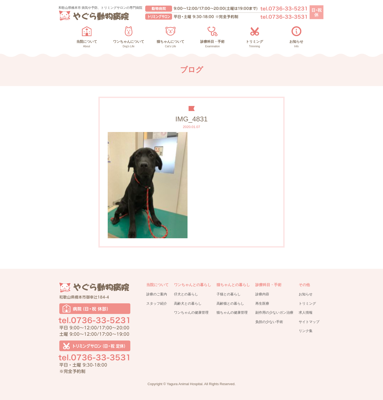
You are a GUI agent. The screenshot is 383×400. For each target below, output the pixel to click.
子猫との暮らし (229, 294)
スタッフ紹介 (156, 303)
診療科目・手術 (268, 285)
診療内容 (262, 294)
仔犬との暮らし (186, 294)
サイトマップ (309, 322)
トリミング (307, 303)
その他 (304, 285)
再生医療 (262, 303)
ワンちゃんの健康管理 (191, 312)
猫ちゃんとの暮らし (233, 285)
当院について (157, 285)
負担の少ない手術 (269, 322)
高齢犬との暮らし (188, 303)
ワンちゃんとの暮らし (192, 285)
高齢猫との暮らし (230, 303)
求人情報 (306, 312)
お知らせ (306, 294)
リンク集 (306, 331)
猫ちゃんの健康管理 (232, 312)
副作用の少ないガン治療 (274, 312)
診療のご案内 (156, 294)
